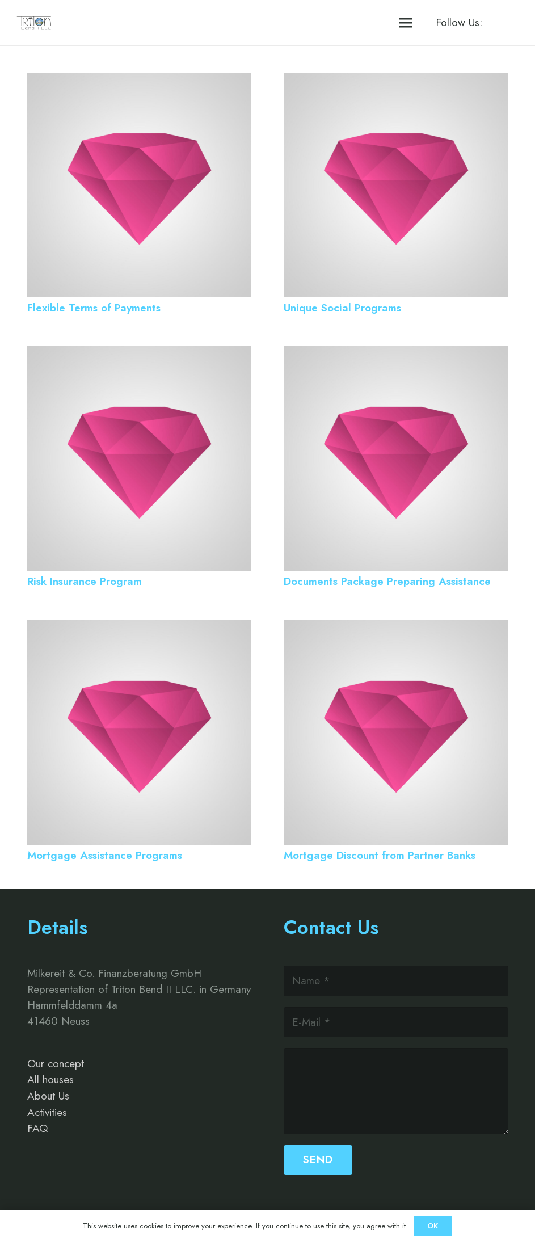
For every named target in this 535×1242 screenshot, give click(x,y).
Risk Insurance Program (84, 581)
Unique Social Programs (342, 307)
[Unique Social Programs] (396, 80)
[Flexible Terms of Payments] (139, 80)
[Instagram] (508, 22)
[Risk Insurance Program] (139, 353)
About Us (48, 1096)
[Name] (396, 981)
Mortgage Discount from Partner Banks (379, 855)
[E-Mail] (396, 1022)
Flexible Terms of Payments (94, 307)
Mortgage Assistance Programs (104, 855)
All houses (50, 1079)
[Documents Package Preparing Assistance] (396, 353)
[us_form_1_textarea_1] (396, 1091)
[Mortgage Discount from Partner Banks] (396, 627)
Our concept (55, 1063)
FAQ (37, 1128)
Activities (47, 1112)
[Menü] (405, 23)
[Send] (318, 1160)
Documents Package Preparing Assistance (387, 581)
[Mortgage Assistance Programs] (139, 627)
